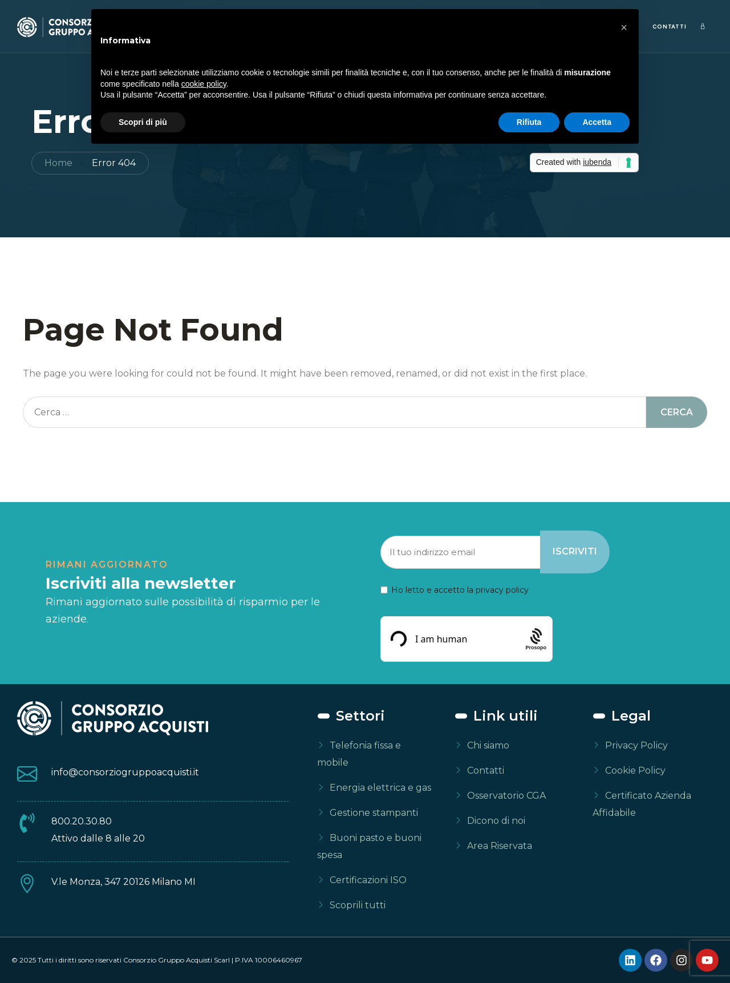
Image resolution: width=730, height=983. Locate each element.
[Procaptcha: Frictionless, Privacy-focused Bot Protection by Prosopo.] (536, 639)
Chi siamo (488, 745)
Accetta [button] (596, 122)
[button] (624, 27)
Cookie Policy (635, 770)
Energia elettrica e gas (380, 787)
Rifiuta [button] (529, 122)
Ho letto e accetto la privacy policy (460, 590)
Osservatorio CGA (506, 795)
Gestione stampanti (374, 812)
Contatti (669, 26)
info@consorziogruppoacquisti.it (125, 772)
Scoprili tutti (358, 905)
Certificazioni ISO (368, 880)
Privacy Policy (636, 745)
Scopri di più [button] (143, 122)
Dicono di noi (496, 820)
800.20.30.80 (81, 821)
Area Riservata (499, 845)
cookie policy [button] (203, 83)
